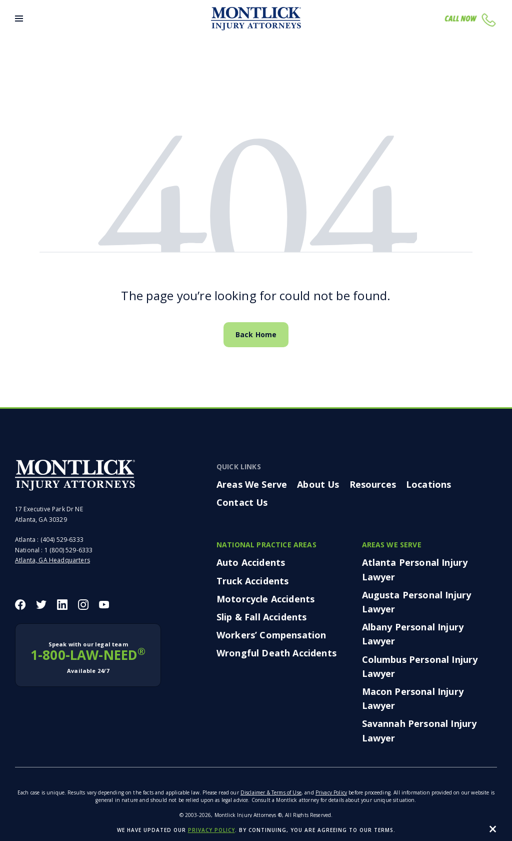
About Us (318, 484)
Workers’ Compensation (271, 635)
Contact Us (242, 502)
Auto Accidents (250, 562)
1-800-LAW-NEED (88, 657)
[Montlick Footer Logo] (75, 475)
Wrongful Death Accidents (276, 653)
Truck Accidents (252, 581)
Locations (428, 484)
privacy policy (211, 829)
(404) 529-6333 (62, 539)
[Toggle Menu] (19, 19)
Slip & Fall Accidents (261, 617)
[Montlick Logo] (256, 19)
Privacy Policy (331, 792)
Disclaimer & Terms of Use (271, 792)
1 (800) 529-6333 (68, 550)
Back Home (256, 334)
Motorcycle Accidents (265, 599)
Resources (373, 484)
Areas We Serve (251, 484)
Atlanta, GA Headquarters (52, 560)
